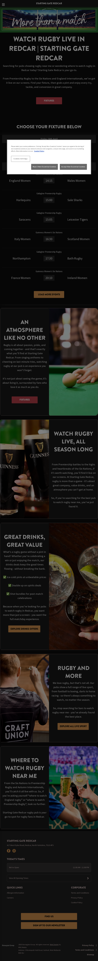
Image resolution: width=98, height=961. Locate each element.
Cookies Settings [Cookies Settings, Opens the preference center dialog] (20, 159)
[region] (49, 157)
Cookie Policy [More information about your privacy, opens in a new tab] (39, 151)
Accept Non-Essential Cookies (73, 167)
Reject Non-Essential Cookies (44, 167)
